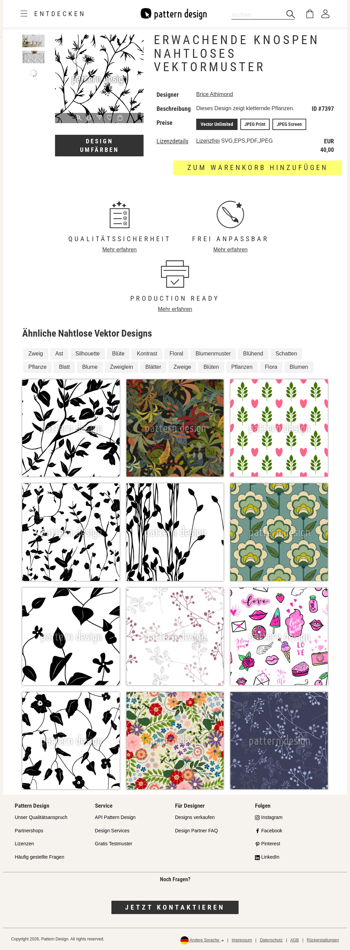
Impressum (242, 939)
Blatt (64, 366)
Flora (271, 366)
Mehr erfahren (120, 249)
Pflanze (37, 366)
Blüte (118, 353)
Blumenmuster (213, 353)
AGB (294, 939)
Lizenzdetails (172, 141)
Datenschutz (271, 939)
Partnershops (29, 830)
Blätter (153, 366)
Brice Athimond (214, 94)
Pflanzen (242, 366)
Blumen (299, 366)
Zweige (182, 366)
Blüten (211, 366)
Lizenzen (24, 843)
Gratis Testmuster (113, 843)
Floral (176, 353)
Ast (59, 353)
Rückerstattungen (323, 939)
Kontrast (147, 353)
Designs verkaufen (195, 817)
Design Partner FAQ (196, 830)
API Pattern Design (115, 817)
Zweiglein (121, 366)
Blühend (253, 353)
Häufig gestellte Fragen (39, 857)
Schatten (286, 353)
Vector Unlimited (216, 124)
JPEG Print (254, 124)
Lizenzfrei (207, 140)
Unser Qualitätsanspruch (41, 817)
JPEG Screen (287, 124)
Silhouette (88, 353)
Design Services (112, 830)
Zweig (35, 353)
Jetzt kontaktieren (175, 907)
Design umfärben (99, 146)
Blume (89, 366)
